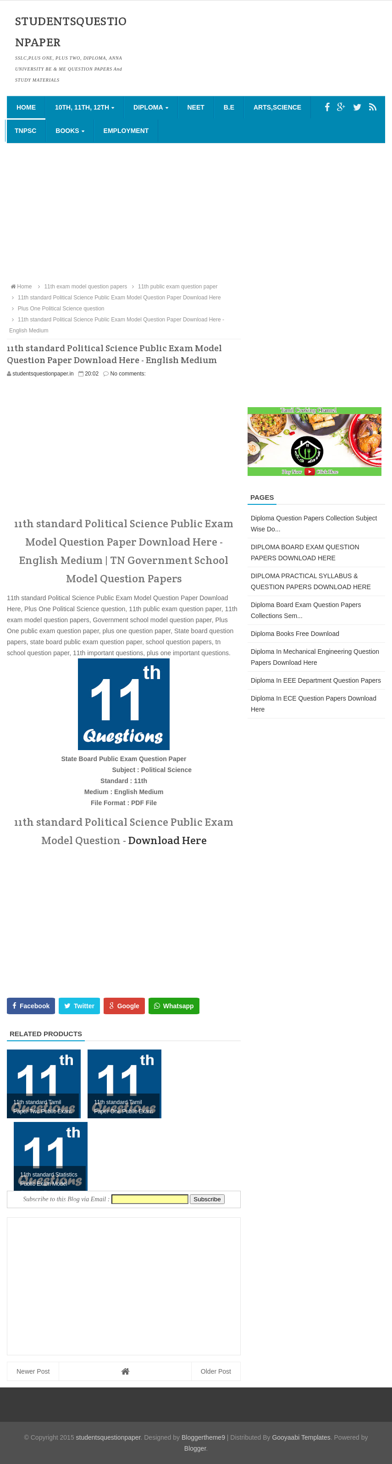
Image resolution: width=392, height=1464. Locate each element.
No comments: (128, 373)
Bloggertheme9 (203, 1437)
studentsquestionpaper (108, 1437)
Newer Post (33, 1371)
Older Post (216, 1371)
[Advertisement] (196, 212)
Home (26, 107)
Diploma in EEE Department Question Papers (316, 680)
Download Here (167, 840)
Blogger (195, 1448)
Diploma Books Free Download (295, 633)
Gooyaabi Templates (301, 1437)
